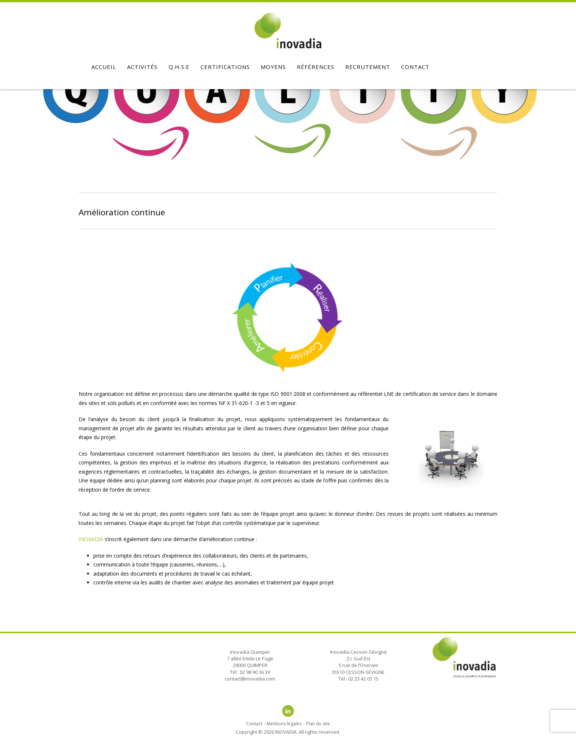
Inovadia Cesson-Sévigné (358, 652)
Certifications (225, 66)
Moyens (273, 66)
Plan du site (318, 723)
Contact (415, 66)
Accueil (103, 66)
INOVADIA (91, 539)
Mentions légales (284, 723)
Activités (142, 66)
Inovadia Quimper (250, 652)
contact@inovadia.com (250, 678)
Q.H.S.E (179, 66)
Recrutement (367, 66)
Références (315, 66)
